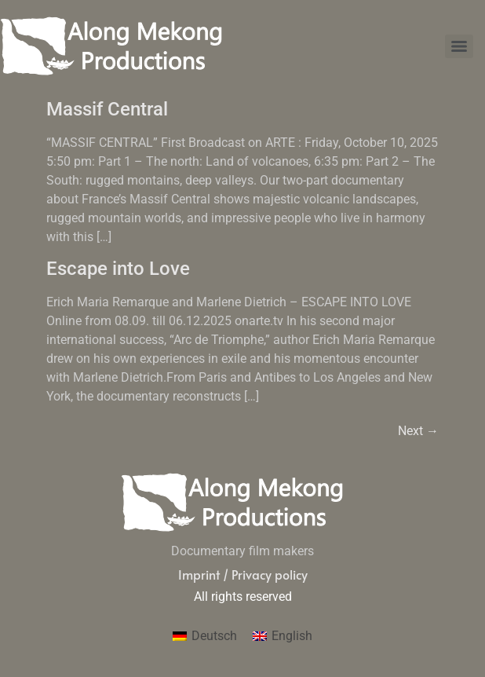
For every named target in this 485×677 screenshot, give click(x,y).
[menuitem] (205, 636)
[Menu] (459, 46)
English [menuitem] (292, 635)
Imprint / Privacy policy (243, 574)
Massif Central (107, 109)
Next (418, 430)
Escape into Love (118, 269)
